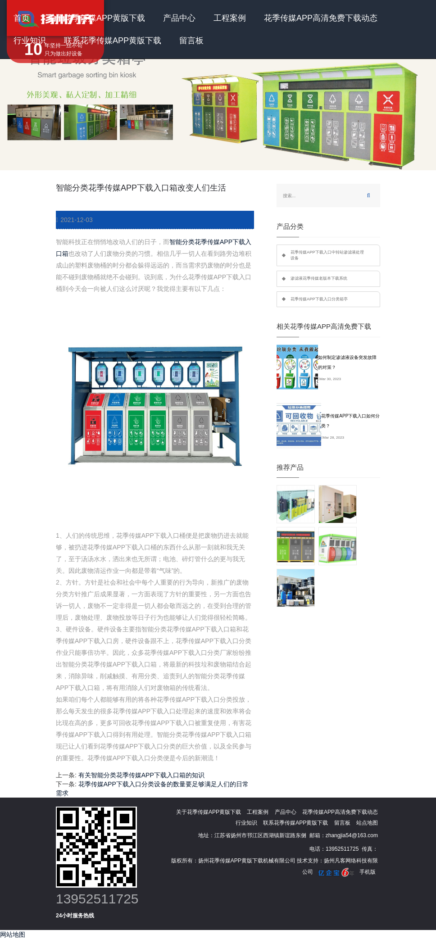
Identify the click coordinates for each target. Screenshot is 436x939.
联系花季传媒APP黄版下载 (112, 40)
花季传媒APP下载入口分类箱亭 (319, 299)
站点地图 (367, 823)
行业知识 (30, 40)
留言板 (191, 40)
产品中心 (179, 18)
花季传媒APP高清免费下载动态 (320, 18)
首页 (22, 18)
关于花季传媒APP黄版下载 (96, 18)
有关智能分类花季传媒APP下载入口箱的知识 (141, 775)
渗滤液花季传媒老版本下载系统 (319, 278)
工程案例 (229, 18)
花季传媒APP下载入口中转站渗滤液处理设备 (327, 255)
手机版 (367, 872)
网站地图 (12, 934)
